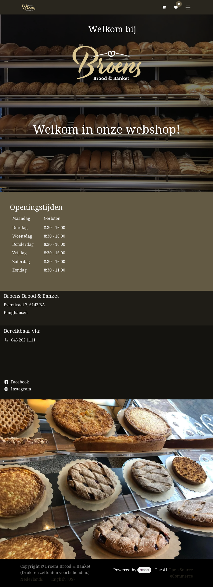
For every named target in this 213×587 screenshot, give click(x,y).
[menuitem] (31, 579)
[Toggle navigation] (188, 7)
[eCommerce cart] (164, 7)
